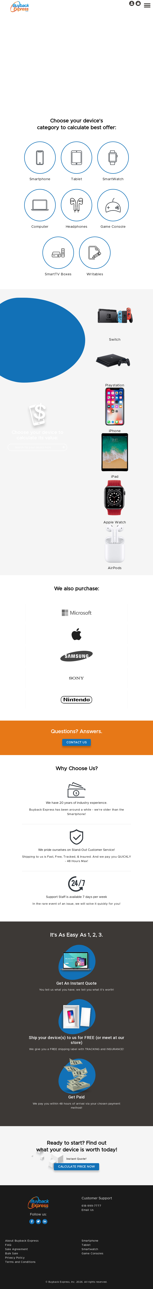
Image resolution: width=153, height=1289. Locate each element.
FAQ (8, 1245)
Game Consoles (92, 1253)
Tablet (86, 1245)
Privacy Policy (15, 1257)
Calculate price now (76, 1166)
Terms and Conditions (20, 1262)
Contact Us (76, 742)
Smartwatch (90, 1249)
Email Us (88, 1210)
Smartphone (90, 1240)
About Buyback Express (22, 1240)
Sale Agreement (16, 1249)
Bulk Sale (11, 1253)
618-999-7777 (91, 1205)
